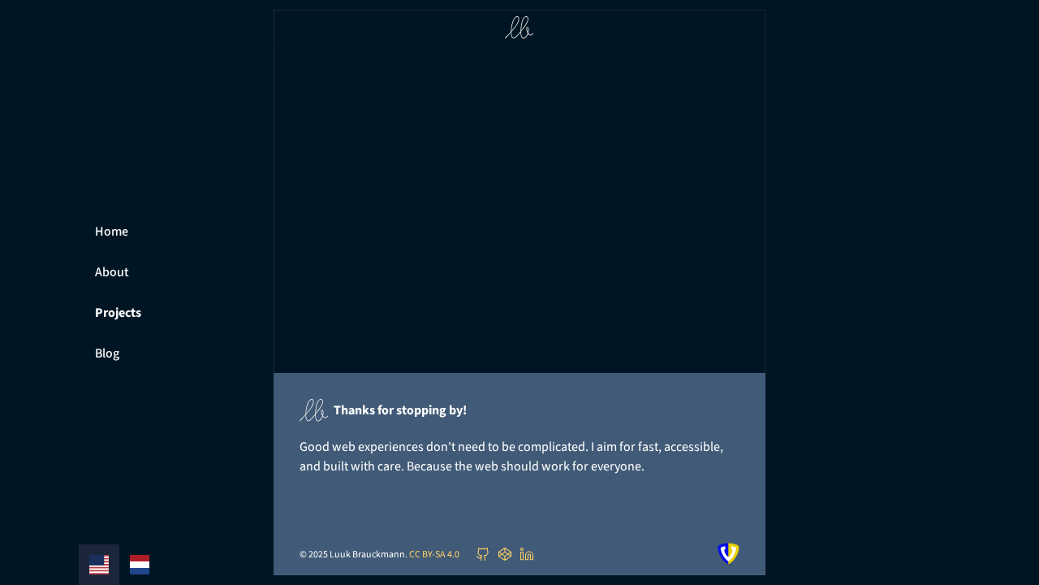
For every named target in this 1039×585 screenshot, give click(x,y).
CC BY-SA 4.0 (434, 554)
